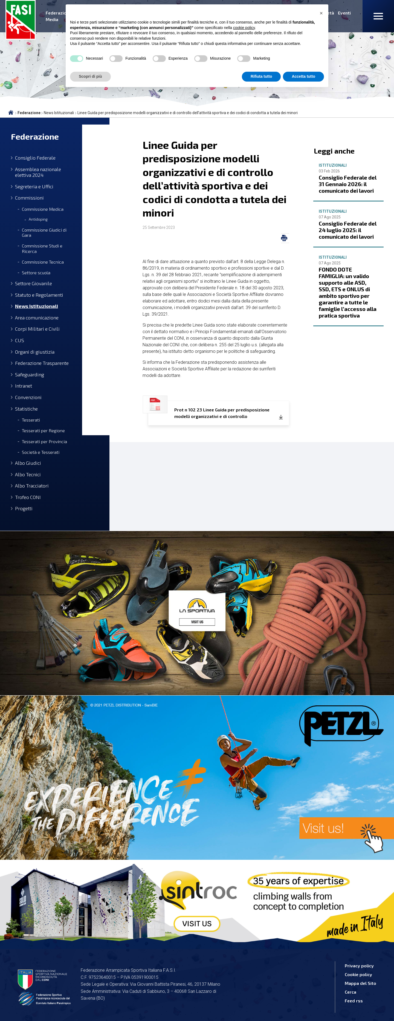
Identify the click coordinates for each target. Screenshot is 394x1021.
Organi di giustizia (34, 352)
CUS (19, 340)
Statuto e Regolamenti (39, 295)
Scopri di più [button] (90, 76)
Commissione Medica (42, 209)
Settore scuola (36, 272)
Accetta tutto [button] (303, 76)
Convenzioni (28, 397)
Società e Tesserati (40, 452)
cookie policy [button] (244, 27)
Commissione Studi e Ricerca (42, 248)
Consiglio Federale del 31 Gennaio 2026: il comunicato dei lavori (347, 184)
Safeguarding (29, 374)
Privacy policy (359, 965)
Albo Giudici (28, 463)
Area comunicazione (37, 318)
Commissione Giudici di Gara (44, 232)
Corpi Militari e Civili (37, 329)
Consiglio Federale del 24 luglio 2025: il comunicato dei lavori (347, 230)
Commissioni (29, 198)
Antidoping (38, 219)
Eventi (344, 12)
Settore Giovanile (33, 283)
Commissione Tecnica (43, 261)
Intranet (23, 386)
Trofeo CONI (28, 497)
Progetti (24, 508)
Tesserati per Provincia (44, 441)
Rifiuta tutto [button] (261, 76)
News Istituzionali (36, 306)
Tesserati (31, 419)
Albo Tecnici (28, 474)
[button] (321, 13)
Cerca (350, 991)
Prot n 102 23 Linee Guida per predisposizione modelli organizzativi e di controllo (209, 410)
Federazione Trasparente (42, 363)
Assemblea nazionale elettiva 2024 (38, 172)
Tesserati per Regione (43, 430)
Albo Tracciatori (32, 486)
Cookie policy (358, 974)
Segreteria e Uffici (34, 186)
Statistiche (26, 409)
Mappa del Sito (360, 983)
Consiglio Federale (35, 158)
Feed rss (354, 1000)
